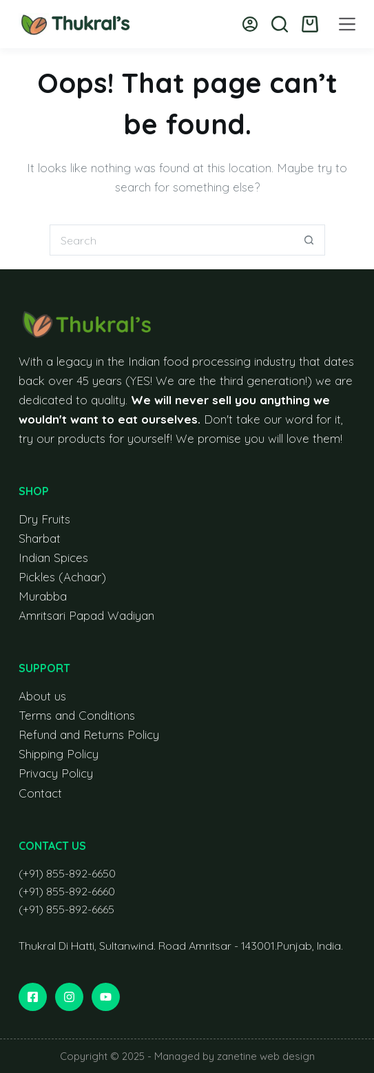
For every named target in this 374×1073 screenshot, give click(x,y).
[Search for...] (172, 240)
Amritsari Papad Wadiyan (86, 615)
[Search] (279, 24)
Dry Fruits (44, 519)
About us (42, 696)
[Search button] (309, 240)
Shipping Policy (58, 754)
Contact (40, 793)
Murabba (43, 596)
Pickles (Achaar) (62, 577)
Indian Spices (53, 557)
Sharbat (40, 538)
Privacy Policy (56, 773)
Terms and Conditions (77, 715)
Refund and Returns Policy (89, 734)
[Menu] (347, 24)
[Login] (250, 24)
